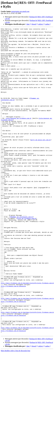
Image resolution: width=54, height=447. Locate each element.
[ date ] (28, 24)
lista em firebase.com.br (26, 255)
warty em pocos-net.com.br (41, 160)
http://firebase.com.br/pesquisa (13, 336)
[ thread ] (34, 24)
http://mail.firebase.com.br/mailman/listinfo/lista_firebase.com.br (27, 332)
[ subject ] (40, 24)
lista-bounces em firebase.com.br (18, 136)
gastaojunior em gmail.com (20, 11)
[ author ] (47, 24)
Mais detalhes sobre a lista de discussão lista (15, 410)
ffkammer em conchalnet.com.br (21, 253)
